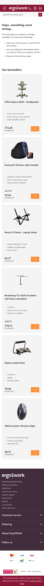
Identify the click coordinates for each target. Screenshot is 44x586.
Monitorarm (7, 498)
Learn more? (35, 581)
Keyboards (6, 488)
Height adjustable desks (12, 481)
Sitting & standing (9, 485)
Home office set (8, 508)
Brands (5, 501)
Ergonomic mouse (9, 491)
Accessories (7, 504)
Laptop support (8, 495)
